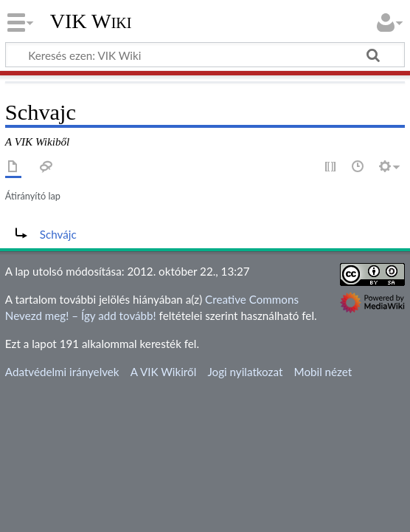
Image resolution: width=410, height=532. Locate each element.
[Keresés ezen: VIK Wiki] (205, 54)
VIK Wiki (91, 21)
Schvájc (58, 234)
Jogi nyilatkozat (244, 371)
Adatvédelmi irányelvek (62, 371)
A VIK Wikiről (163, 371)
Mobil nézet (323, 371)
